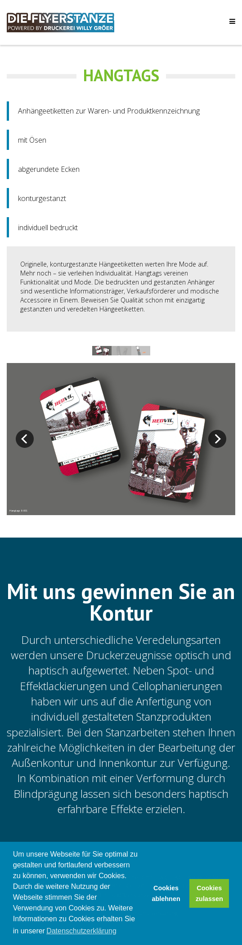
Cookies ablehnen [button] (166, 893)
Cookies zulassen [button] (209, 893)
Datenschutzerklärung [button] (81, 931)
